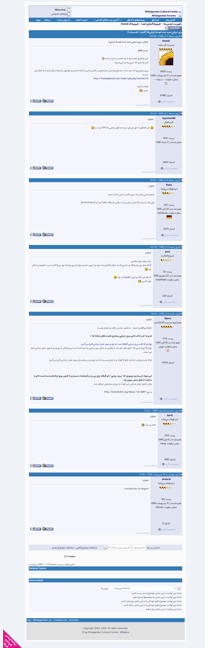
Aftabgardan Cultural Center (159, 12)
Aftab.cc (121, 632)
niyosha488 (165, 118)
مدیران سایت (60, 20)
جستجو (152, 20)
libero (164, 318)
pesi (164, 252)
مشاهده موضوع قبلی (83, 547)
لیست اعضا (78, 20)
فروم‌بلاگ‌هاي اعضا (148, 24)
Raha (166, 185)
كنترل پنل (167, 20)
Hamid (163, 41)
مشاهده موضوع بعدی (60, 547)
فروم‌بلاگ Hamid (126, 24)
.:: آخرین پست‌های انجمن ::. (104, 20)
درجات (44, 20)
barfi (167, 415)
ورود (35, 20)
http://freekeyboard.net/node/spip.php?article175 (117, 78)
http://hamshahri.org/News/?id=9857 (122, 392)
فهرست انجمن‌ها (169, 24)
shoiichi (163, 479)
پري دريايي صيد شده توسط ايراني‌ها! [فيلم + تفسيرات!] (151, 32)
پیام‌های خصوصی (56, 14)
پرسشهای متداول (133, 20)
